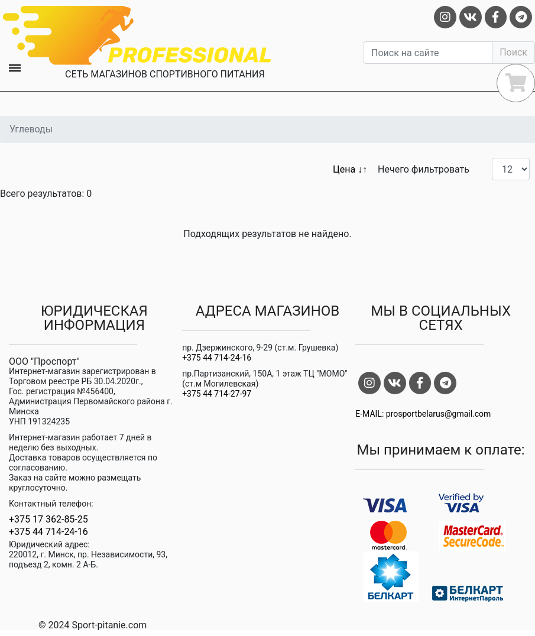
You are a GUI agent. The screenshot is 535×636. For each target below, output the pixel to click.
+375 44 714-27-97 (216, 393)
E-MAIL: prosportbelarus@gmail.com (423, 413)
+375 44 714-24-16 (48, 532)
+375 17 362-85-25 (48, 519)
